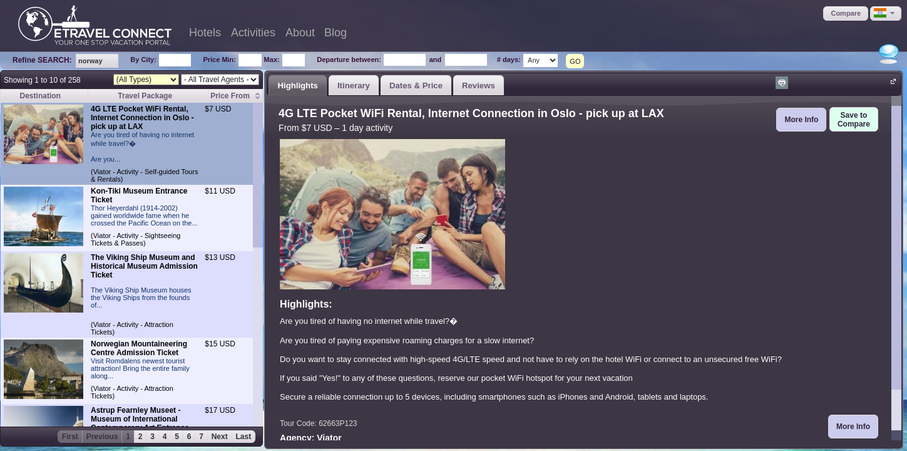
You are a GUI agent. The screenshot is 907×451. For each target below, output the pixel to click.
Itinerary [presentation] (353, 85)
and (435, 59)
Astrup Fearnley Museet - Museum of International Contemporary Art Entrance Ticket (140, 423)
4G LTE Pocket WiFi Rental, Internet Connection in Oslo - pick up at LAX (142, 118)
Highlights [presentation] (297, 85)
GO (575, 61)
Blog (335, 32)
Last (244, 436)
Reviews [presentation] (478, 85)
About (300, 32)
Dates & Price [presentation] (416, 85)
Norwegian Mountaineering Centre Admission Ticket (139, 348)
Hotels (205, 32)
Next (220, 436)
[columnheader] (235, 96)
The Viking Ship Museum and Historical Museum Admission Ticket (144, 266)
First (70, 436)
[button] (845, 13)
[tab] (298, 85)
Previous (102, 436)
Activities (253, 32)
